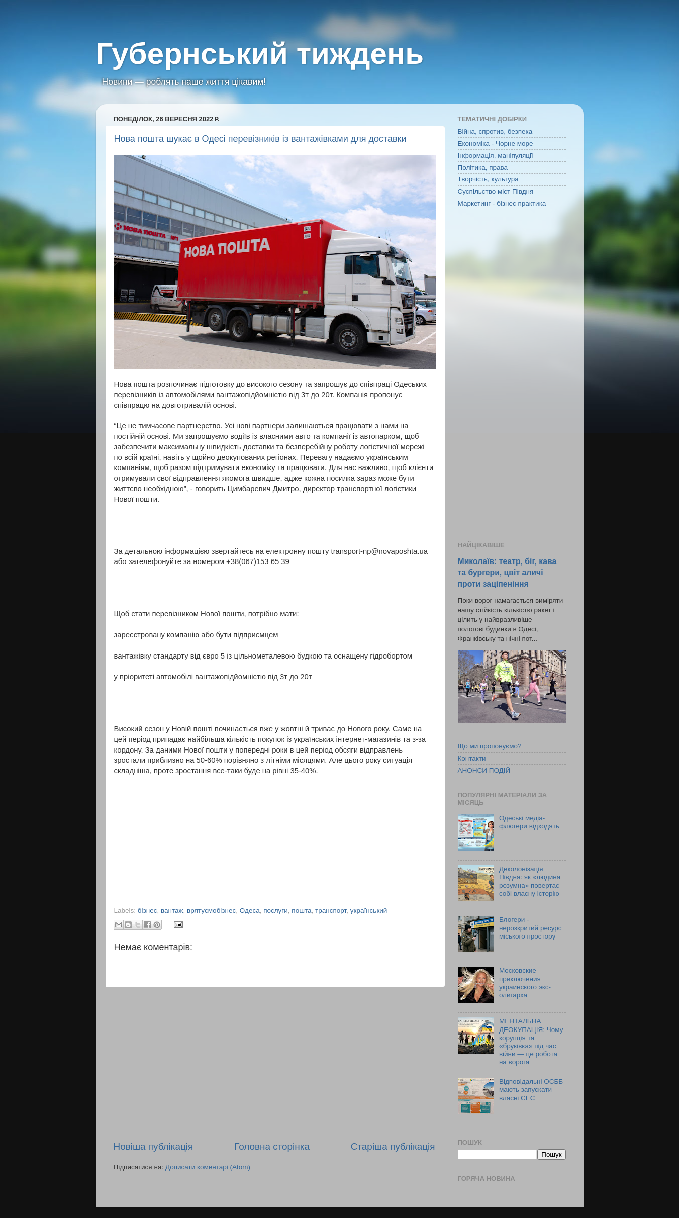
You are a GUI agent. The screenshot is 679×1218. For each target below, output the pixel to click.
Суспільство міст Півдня (496, 191)
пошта (301, 910)
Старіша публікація (393, 1146)
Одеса (250, 910)
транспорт (330, 910)
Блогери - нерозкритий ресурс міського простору (530, 928)
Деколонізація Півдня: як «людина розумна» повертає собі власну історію (529, 881)
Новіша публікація (153, 1146)
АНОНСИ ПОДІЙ (484, 770)
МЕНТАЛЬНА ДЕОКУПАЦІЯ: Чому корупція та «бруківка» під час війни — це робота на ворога (531, 1041)
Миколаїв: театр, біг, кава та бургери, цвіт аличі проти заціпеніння (507, 572)
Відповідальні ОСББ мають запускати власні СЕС (531, 1089)
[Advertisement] (274, 1064)
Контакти (472, 758)
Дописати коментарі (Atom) (207, 1167)
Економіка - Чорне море (495, 143)
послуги (275, 910)
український (368, 910)
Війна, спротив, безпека (495, 131)
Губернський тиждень (260, 53)
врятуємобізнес (211, 910)
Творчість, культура (488, 179)
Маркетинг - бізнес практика (502, 203)
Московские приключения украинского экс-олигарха (525, 983)
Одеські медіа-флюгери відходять (529, 822)
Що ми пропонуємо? (490, 746)
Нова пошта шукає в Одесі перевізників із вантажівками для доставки (260, 139)
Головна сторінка (272, 1146)
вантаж (172, 910)
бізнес (147, 910)
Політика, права (483, 167)
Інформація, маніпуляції (495, 155)
